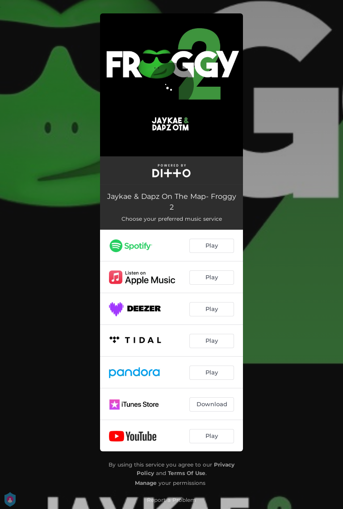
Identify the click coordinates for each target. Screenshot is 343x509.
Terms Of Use (186, 473)
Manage (146, 483)
